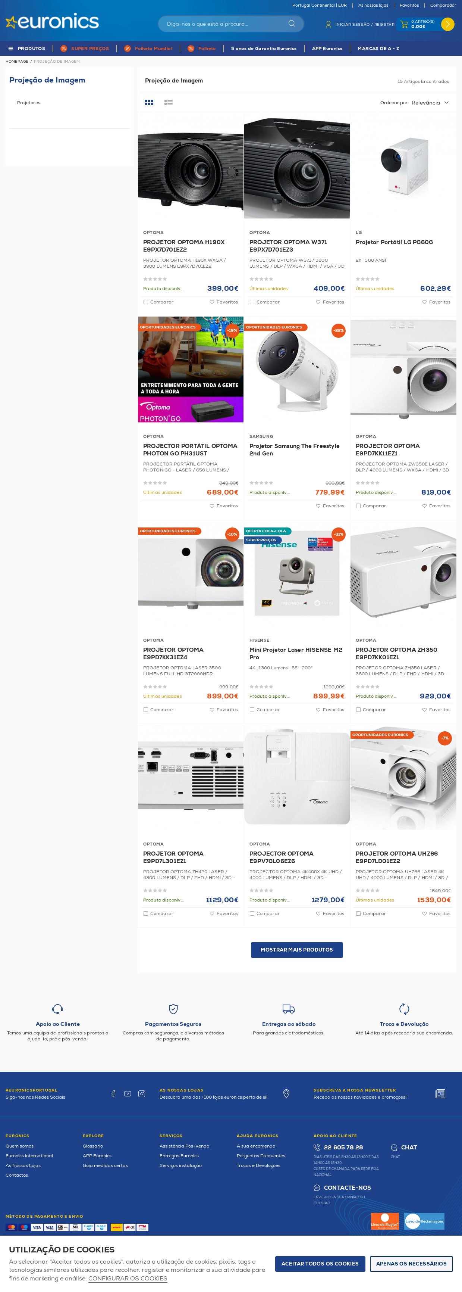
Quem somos (20, 1146)
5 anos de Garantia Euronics (264, 49)
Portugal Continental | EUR (319, 5)
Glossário (93, 1146)
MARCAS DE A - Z (378, 49)
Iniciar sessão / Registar (365, 24)
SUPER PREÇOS (90, 49)
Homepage (17, 61)
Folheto (207, 49)
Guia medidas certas (105, 1165)
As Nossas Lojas (23, 1165)
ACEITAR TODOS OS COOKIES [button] (320, 1264)
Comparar (161, 302)
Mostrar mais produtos (297, 950)
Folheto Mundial (153, 49)
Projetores (28, 103)
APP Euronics (327, 49)
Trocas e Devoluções (258, 1165)
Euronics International (29, 1156)
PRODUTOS (31, 49)
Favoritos (409, 5)
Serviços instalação (181, 1165)
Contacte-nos (347, 1188)
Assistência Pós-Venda (185, 1146)
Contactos (17, 1175)
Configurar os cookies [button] (127, 1278)
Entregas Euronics (179, 1156)
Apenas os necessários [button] (411, 1264)
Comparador (443, 5)
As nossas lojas (373, 5)
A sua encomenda (256, 1146)
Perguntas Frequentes (261, 1156)
